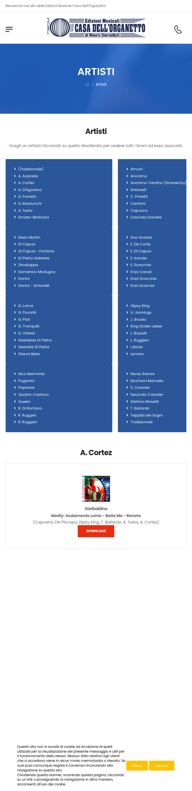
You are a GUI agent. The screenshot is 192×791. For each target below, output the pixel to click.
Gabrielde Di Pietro (35, 340)
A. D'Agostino (30, 190)
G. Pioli (24, 319)
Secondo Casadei (147, 394)
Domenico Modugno (36, 272)
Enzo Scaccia (142, 285)
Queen (24, 401)
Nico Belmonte (31, 374)
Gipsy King (140, 306)
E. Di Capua (141, 251)
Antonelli (138, 190)
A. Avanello (28, 176)
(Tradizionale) (31, 169)
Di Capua (26, 244)
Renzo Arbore (143, 374)
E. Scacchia (141, 265)
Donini (24, 278)
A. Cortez (26, 183)
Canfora (138, 203)
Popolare (26, 387)
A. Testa (25, 210)
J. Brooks (138, 319)
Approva (162, 766)
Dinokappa (28, 265)
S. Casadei (140, 387)
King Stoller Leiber (147, 326)
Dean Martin (29, 237)
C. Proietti (139, 196)
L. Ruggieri (140, 340)
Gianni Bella (29, 354)
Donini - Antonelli (33, 285)
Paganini (26, 381)
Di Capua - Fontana (36, 251)
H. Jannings (141, 312)
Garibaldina (95, 508)
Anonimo (139, 176)
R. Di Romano (30, 408)
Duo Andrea (141, 237)
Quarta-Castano (33, 394)
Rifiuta (137, 766)
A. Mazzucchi (29, 203)
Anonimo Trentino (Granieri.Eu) (158, 183)
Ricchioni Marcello (147, 381)
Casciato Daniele (146, 217)
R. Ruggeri (27, 415)
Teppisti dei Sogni (147, 415)
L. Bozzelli (139, 333)
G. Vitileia (26, 333)
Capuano (139, 210)
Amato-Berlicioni (33, 217)
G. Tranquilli (28, 326)
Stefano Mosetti (145, 401)
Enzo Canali (141, 272)
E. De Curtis (141, 244)
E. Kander (139, 258)
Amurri (137, 169)
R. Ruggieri (27, 422)
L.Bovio (137, 347)
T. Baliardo (140, 408)
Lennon (137, 354)
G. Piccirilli (27, 312)
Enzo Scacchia (144, 278)
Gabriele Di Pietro (33, 347)
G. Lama (25, 306)
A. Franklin (27, 196)
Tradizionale (141, 422)
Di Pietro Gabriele (33, 258)
